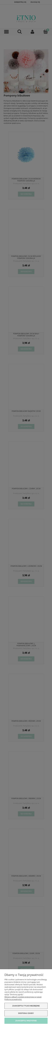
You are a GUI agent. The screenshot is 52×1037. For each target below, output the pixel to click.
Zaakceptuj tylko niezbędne (26, 1006)
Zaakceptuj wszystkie (26, 1021)
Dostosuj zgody (26, 1013)
